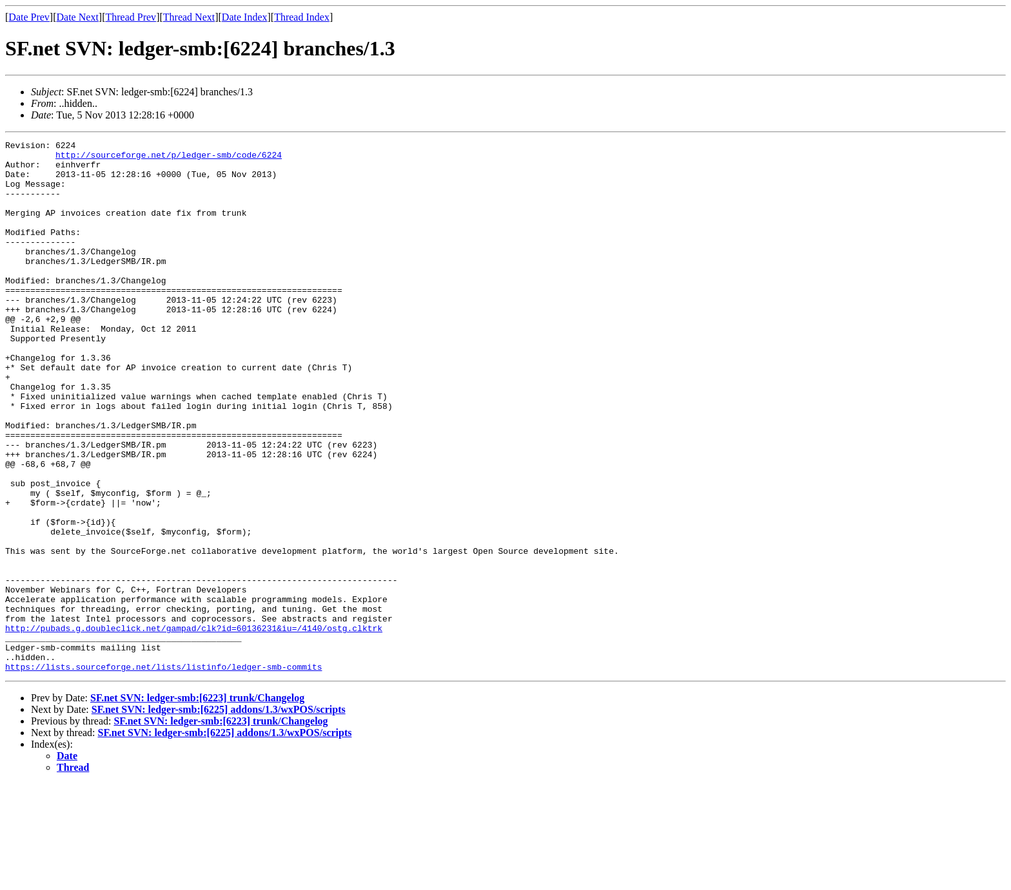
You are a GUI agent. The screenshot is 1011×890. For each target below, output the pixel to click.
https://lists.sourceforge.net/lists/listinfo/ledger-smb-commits (163, 773)
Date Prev (29, 17)
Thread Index (301, 17)
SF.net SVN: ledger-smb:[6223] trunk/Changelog (197, 804)
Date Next (78, 17)
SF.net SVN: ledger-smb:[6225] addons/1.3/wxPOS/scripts (219, 815)
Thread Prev (130, 17)
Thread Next (189, 17)
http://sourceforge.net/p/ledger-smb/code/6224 (168, 158)
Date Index (245, 17)
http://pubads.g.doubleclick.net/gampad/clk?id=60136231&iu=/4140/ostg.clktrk (193, 726)
